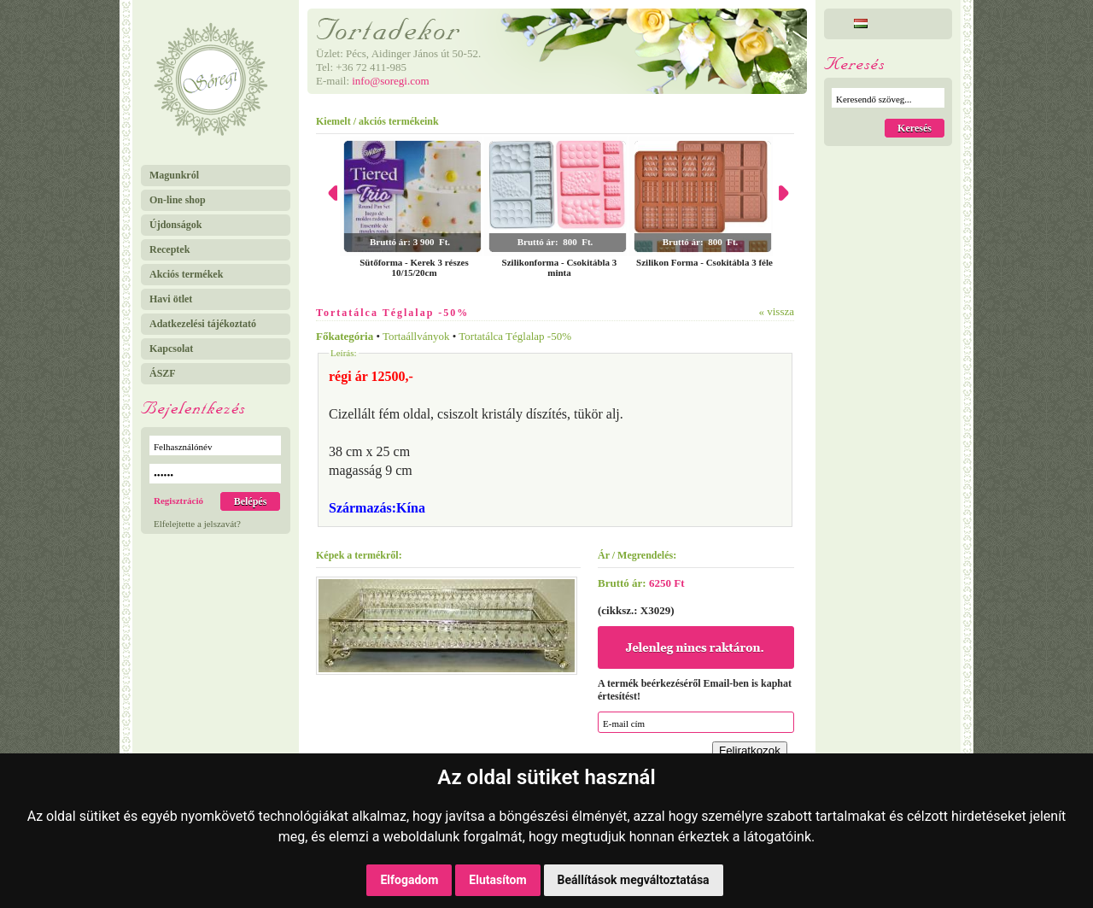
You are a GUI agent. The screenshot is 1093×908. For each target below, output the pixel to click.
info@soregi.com (390, 80)
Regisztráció (178, 500)
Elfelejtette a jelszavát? (197, 523)
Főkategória (344, 336)
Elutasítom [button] (497, 880)
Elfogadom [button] (409, 880)
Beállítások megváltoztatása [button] (634, 880)
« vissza (776, 311)
